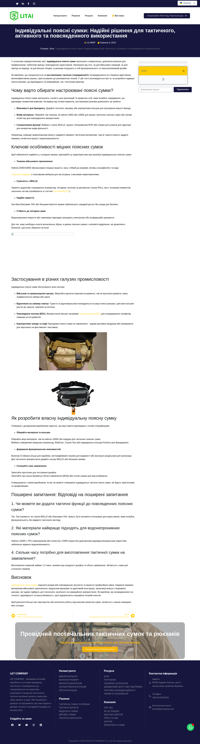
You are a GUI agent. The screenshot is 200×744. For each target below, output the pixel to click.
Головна (44, 48)
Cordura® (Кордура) (21, 174)
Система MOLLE (61, 191)
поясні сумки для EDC (90, 314)
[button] (183, 71)
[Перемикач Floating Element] (190, 727)
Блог (52, 48)
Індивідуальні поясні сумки (24, 585)
